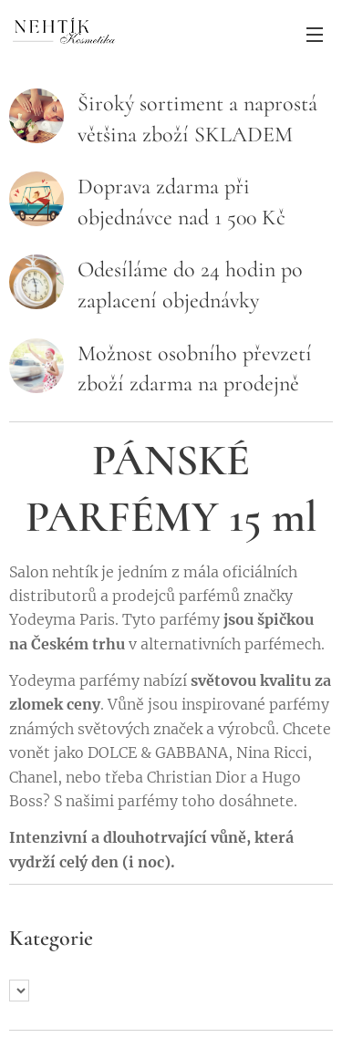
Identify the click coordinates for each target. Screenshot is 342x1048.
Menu (314, 35)
